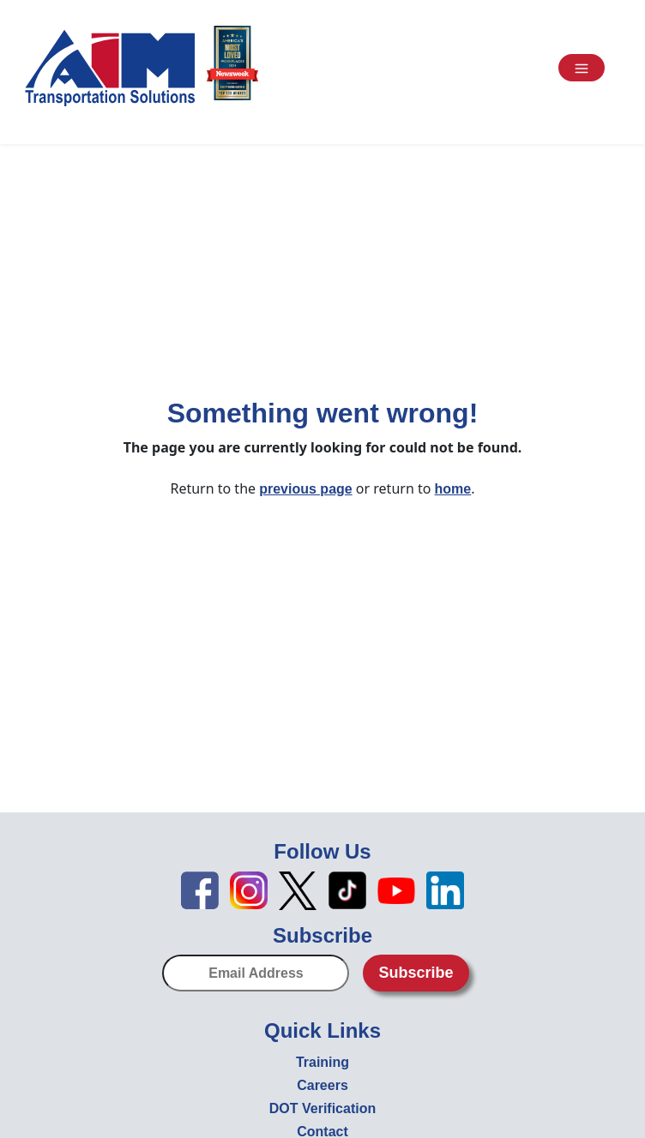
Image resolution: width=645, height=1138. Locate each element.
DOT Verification (322, 1108)
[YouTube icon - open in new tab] (396, 889)
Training (322, 1062)
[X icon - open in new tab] (297, 889)
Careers (322, 1085)
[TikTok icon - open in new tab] (347, 889)
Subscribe (415, 972)
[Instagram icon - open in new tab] (249, 889)
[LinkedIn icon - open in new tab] (445, 889)
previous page (305, 489)
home (453, 489)
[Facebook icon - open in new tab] (200, 889)
